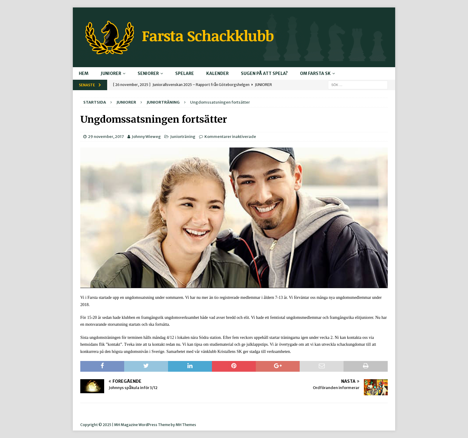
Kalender (217, 73)
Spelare (184, 73)
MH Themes (186, 424)
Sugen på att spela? (264, 73)
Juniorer (111, 73)
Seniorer (148, 73)
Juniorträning (182, 136)
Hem (83, 73)
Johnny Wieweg (146, 136)
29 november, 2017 (106, 136)
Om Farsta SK (315, 73)
